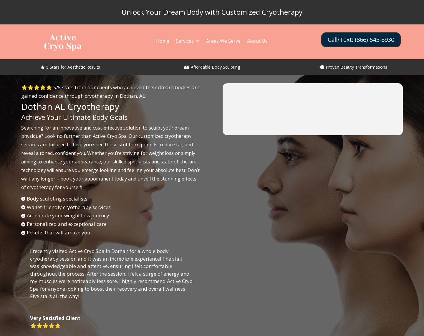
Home (162, 41)
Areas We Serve (223, 41)
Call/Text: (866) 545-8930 (361, 40)
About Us (257, 41)
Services (185, 41)
